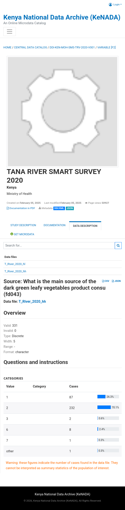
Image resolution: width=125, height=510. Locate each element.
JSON (116, 281)
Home (7, 47)
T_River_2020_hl (14, 264)
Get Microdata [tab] (22, 234)
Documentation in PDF (21, 208)
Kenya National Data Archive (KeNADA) (62, 17)
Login (114, 4)
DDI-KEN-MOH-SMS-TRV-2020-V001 (72, 47)
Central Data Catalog (30, 47)
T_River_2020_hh (15, 271)
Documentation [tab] (54, 225)
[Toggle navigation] (9, 31)
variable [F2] (106, 47)
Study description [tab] (23, 225)
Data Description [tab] (85, 225)
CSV (105, 281)
